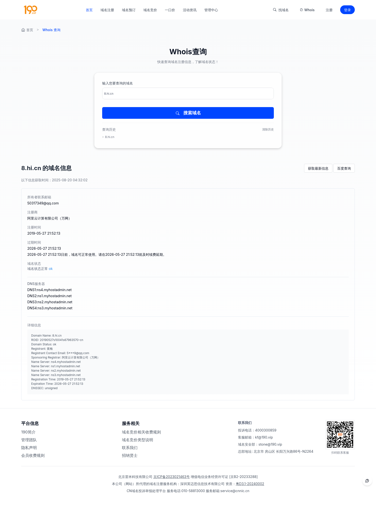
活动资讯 (190, 10)
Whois (307, 10)
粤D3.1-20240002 (250, 484)
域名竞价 (150, 10)
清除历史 (268, 129)
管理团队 (29, 439)
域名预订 (129, 10)
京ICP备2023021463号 (171, 477)
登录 (347, 10)
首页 (89, 10)
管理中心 (211, 10)
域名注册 (107, 10)
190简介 (28, 432)
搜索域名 (188, 113)
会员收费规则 (33, 455)
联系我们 (130, 447)
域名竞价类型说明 (137, 439)
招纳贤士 (130, 455)
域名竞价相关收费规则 (141, 432)
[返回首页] (30, 9)
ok (51, 268)
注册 (329, 10)
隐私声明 (29, 447)
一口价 (170, 10)
